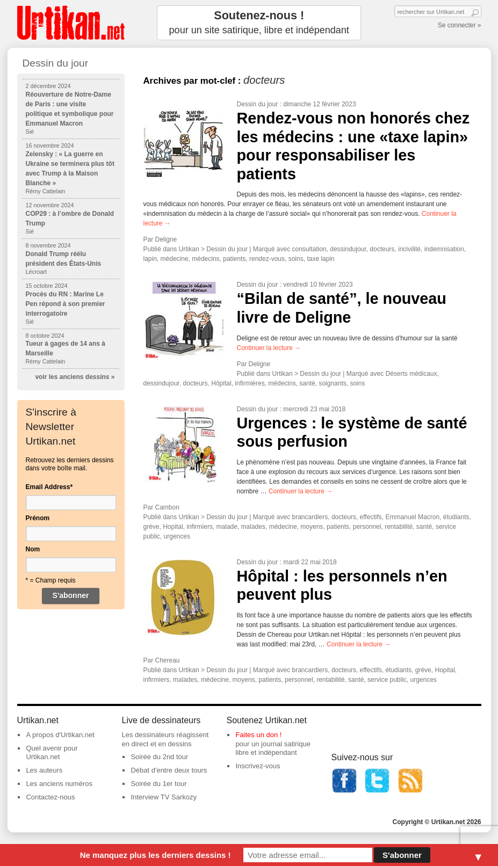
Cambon (167, 507)
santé (307, 383)
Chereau (167, 660)
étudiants (456, 517)
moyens (311, 526)
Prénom (38, 518)
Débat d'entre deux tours (169, 770)
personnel (367, 526)
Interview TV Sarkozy (164, 797)
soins (296, 259)
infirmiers (199, 526)
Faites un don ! (258, 735)
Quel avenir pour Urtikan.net (51, 752)
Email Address (49, 487)
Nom (33, 549)
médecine (175, 259)
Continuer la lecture (269, 348)
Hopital (173, 526)
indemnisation (444, 249)
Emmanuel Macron (412, 517)
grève (151, 526)
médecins (205, 259)
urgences (177, 536)
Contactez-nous (50, 797)
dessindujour (348, 249)
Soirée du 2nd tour (159, 757)
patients (234, 259)
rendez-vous (267, 259)
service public (387, 679)
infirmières (249, 383)
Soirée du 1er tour (158, 784)
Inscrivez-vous (257, 766)
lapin (150, 259)
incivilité (409, 249)
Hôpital (221, 383)
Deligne (166, 239)
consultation (309, 249)
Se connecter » (459, 25)
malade (226, 526)
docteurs (382, 249)
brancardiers (310, 517)
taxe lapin (320, 259)
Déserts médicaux (411, 373)
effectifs (371, 517)
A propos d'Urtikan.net (60, 735)
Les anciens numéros (59, 784)
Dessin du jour (257, 104)
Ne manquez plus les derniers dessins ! (155, 855)
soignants (332, 383)
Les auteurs (44, 770)
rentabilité (399, 526)
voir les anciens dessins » (74, 377)
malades (253, 526)
